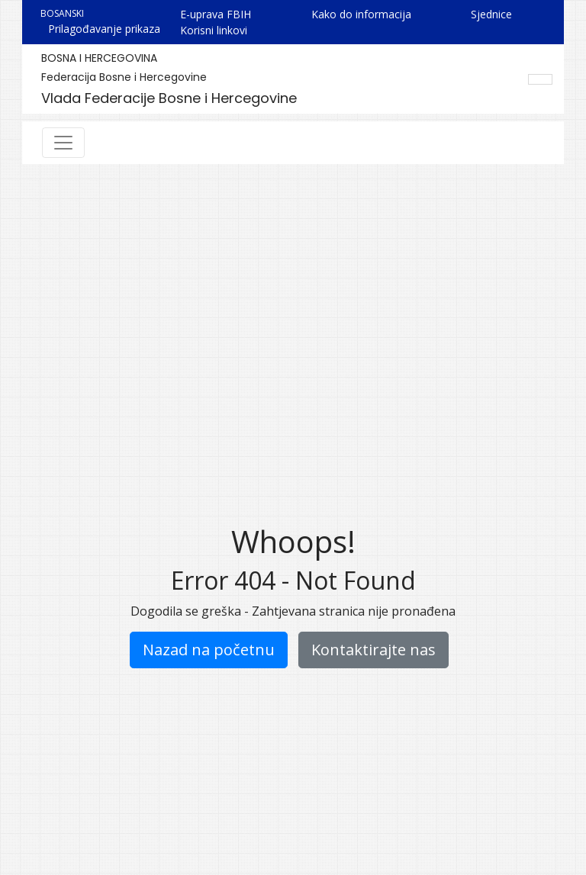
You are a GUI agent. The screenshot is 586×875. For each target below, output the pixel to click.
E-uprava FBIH (215, 14)
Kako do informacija (361, 14)
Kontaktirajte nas (373, 649)
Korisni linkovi (213, 30)
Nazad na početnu (209, 649)
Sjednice (491, 14)
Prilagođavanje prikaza (104, 28)
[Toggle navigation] (63, 142)
